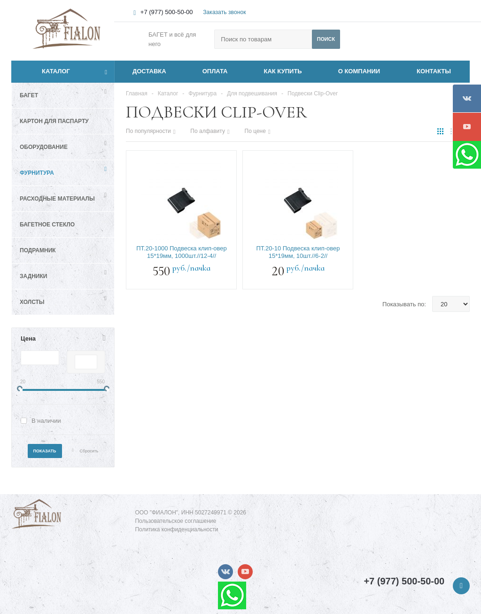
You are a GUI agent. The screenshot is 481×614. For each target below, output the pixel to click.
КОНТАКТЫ (434, 71)
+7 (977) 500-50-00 (166, 12)
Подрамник (38, 250)
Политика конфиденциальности (176, 529)
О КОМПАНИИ (359, 71)
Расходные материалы (57, 198)
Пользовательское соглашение (175, 521)
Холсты (32, 302)
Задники (33, 276)
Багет (29, 95)
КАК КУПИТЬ (283, 71)
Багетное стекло (47, 224)
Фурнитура (37, 173)
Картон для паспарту (54, 121)
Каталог (45, 71)
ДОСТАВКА (149, 71)
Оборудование (44, 147)
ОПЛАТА (215, 71)
